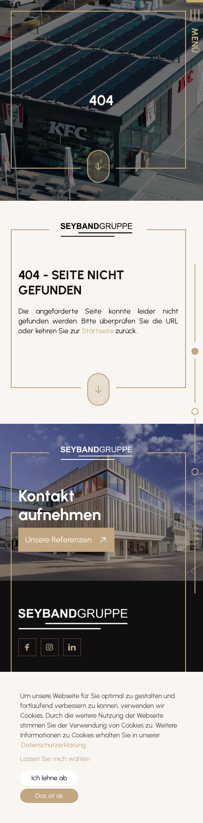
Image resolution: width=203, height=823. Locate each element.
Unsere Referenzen (59, 540)
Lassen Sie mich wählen (55, 759)
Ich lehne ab (49, 778)
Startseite (98, 331)
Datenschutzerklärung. (54, 745)
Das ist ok (49, 796)
